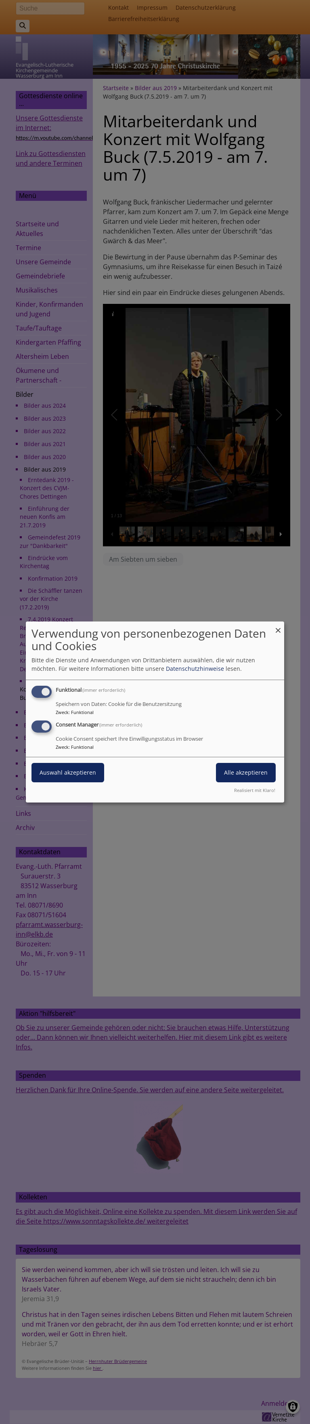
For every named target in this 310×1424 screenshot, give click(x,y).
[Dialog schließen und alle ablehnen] (278, 626)
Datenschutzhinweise (195, 668)
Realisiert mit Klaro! (254, 790)
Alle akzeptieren (246, 772)
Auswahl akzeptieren (68, 772)
